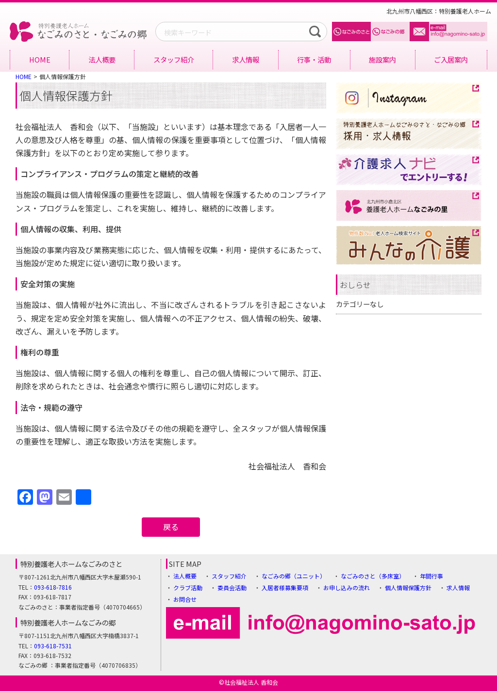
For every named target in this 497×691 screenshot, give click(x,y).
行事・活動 (314, 59)
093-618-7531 (53, 646)
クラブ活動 (187, 587)
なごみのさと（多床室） (373, 576)
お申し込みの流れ (346, 587)
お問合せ (185, 599)
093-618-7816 (53, 587)
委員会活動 (232, 587)
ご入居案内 (451, 59)
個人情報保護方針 (408, 587)
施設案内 (382, 59)
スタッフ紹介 (173, 59)
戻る (171, 526)
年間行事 (431, 576)
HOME (39, 59)
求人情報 (245, 59)
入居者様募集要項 (285, 587)
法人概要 (102, 59)
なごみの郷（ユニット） (294, 576)
